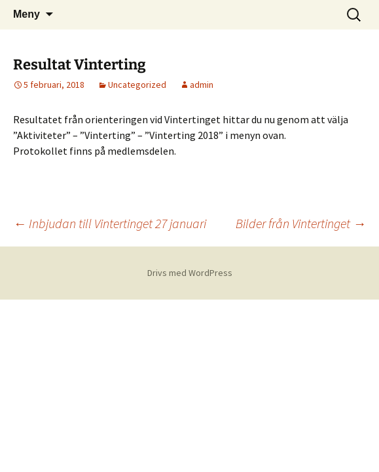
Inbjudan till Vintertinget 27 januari (109, 223)
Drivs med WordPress (189, 273)
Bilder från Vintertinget (301, 223)
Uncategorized (137, 84)
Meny (26, 14)
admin (201, 84)
